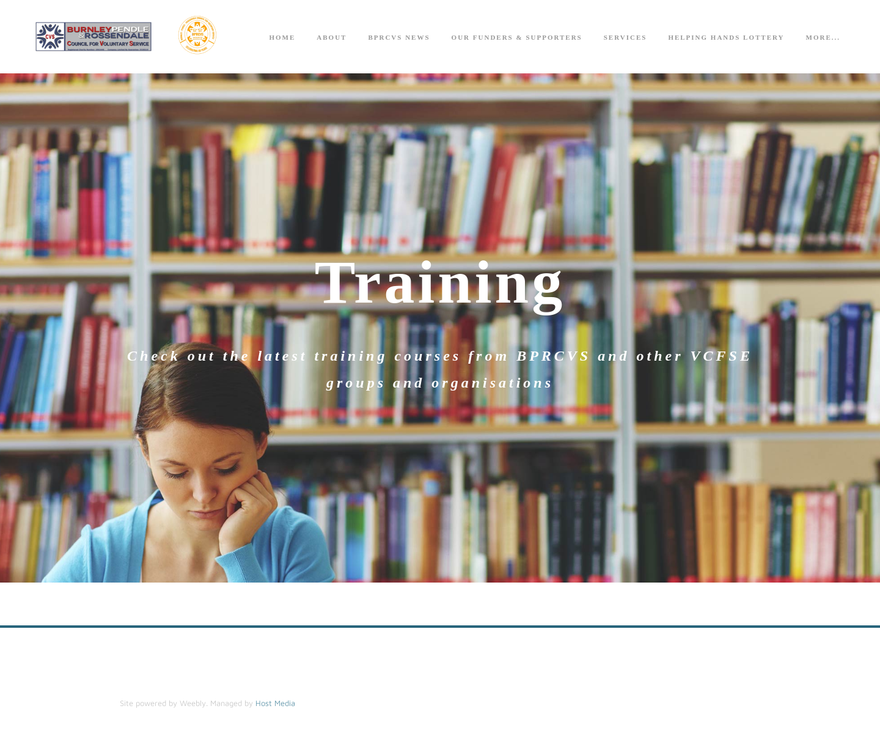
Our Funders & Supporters (517, 37)
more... (823, 37)
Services (625, 37)
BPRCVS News (399, 37)
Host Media (275, 703)
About (331, 37)
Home (282, 37)
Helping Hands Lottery (726, 37)
